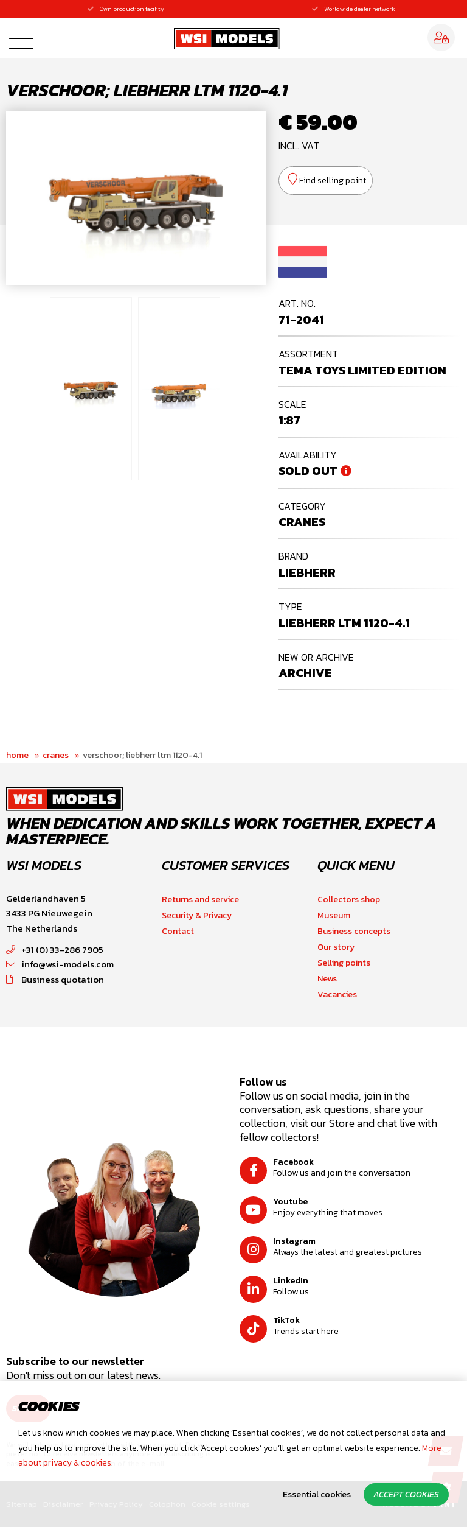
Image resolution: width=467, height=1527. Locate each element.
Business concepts (353, 931)
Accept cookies (406, 1494)
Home (17, 755)
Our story (336, 947)
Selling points (343, 963)
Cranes (56, 755)
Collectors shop (348, 899)
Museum (333, 915)
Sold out (307, 471)
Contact (178, 931)
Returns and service (200, 899)
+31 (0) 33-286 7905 (54, 950)
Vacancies (337, 994)
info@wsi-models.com (60, 964)
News (327, 978)
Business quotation (55, 979)
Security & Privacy (197, 915)
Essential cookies (317, 1494)
